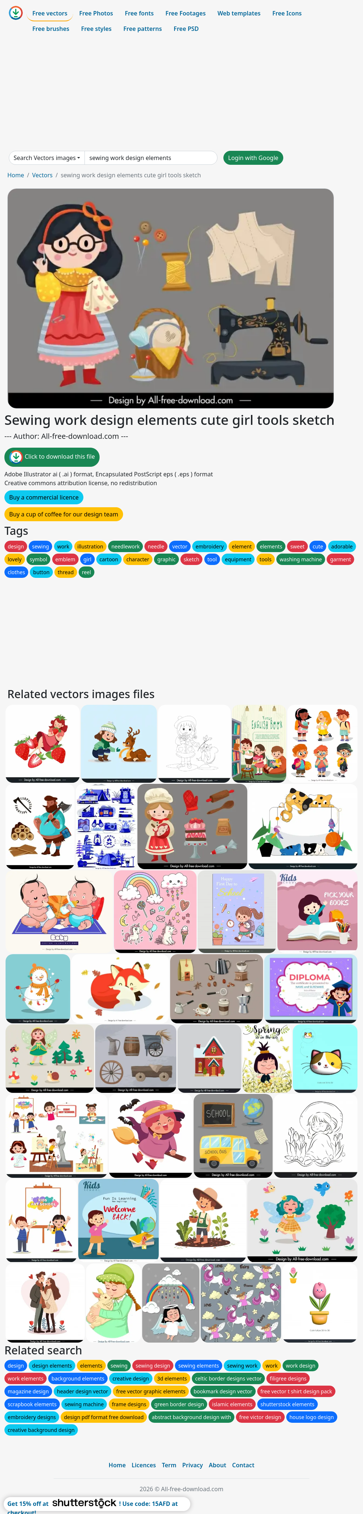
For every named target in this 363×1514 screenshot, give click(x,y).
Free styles (96, 29)
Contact (243, 1465)
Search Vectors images (45, 158)
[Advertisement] (181, 93)
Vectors (42, 175)
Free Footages (185, 13)
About (217, 1465)
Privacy (192, 1465)
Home (15, 175)
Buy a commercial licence (44, 497)
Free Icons (287, 13)
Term (169, 1465)
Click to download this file (52, 457)
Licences (144, 1465)
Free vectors (49, 13)
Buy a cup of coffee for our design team (63, 514)
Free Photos (96, 13)
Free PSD (186, 29)
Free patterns (142, 29)
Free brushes (50, 29)
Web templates (239, 13)
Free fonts (139, 13)
